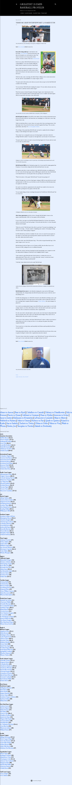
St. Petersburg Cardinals (7, 616)
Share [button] (17, 374)
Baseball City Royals (6, 600)
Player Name (28, 13)
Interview (20, 376)
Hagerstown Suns (5, 502)
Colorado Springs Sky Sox (7, 478)
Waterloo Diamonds (5, 653)
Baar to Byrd (20, 412)
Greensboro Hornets (6, 673)
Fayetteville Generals (6, 669)
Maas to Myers (60, 417)
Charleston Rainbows (6, 666)
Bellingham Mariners (6, 688)
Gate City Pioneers (5, 741)
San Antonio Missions (6, 547)
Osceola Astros (4, 611)
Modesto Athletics (5, 562)
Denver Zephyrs (4, 439)
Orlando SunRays (5, 534)
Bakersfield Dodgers (5, 560)
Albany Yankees (4, 498)
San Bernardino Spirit (6, 571)
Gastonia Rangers (5, 671)
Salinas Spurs (3, 569)
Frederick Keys (4, 584)
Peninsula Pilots (4, 589)
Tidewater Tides (4, 467)
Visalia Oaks (3, 576)
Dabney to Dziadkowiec (55, 412)
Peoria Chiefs (4, 644)
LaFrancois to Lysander (43, 417)
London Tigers (4, 505)
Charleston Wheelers (6, 668)
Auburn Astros (4, 706)
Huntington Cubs (5, 759)
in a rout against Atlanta (33, 126)
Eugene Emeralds (5, 693)
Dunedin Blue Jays (5, 604)
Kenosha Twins (4, 640)
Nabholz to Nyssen (8, 420)
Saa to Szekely (12, 423)
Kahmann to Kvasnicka (22, 417)
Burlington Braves (5, 635)
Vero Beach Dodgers (6, 620)
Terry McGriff (24, 53)
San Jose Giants (4, 573)
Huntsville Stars (4, 531)
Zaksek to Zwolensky (43, 426)
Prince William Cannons (7, 591)
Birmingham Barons (5, 518)
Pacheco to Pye (37, 420)
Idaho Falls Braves (5, 746)
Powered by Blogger (36, 780)
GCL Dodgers (4, 773)
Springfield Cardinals (6, 651)
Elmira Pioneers (4, 710)
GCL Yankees (4, 775)
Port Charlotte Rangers (6, 613)
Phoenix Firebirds (5, 483)
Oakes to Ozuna (23, 420)
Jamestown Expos (5, 717)
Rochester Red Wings (6, 463)
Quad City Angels (5, 646)
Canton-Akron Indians (6, 500)
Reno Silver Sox (4, 565)
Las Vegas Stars (4, 481)
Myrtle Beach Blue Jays (6, 675)
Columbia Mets (4, 664)
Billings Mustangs (5, 737)
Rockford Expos (5, 648)
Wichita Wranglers (5, 553)
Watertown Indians (5, 728)
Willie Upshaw (41, 301)
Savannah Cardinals (5, 677)
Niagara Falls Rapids (6, 719)
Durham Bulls (4, 582)
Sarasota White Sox (5, 618)
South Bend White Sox (6, 649)
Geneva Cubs (4, 713)
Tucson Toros (4, 489)
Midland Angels (4, 545)
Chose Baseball (21, 46)
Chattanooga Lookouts (6, 522)
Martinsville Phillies (5, 764)
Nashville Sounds (5, 447)
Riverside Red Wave (5, 567)
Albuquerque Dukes (6, 474)
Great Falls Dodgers (5, 742)
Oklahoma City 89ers (6, 449)
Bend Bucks (3, 690)
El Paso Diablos (4, 542)
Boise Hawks (3, 691)
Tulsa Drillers (4, 551)
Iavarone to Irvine (61, 415)
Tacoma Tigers (4, 487)
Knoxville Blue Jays (5, 529)
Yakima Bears (3, 700)
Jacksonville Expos (5, 527)
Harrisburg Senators (6, 503)
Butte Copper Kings (6, 739)
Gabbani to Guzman (30, 415)
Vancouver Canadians (6, 491)
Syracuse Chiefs (4, 465)
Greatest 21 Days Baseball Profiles (32, 6)
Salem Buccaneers (5, 593)
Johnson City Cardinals (6, 761)
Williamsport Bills (5, 511)
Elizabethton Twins (5, 757)
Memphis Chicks (5, 533)
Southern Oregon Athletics (8, 697)
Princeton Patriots (5, 766)
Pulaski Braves (4, 768)
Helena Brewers (4, 744)
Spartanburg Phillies (6, 679)
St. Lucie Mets (4, 615)
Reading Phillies (4, 509)
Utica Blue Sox (4, 726)
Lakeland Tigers (4, 607)
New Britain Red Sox (6, 507)
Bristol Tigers (4, 753)
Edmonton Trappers (6, 480)
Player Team (36, 13)
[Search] (55, 4)
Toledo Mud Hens (5, 469)
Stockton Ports (4, 575)
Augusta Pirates (4, 662)
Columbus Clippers (5, 456)
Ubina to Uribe (41, 423)
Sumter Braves (4, 680)
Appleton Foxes (4, 631)
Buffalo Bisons (4, 438)
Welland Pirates (4, 730)
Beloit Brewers (4, 633)
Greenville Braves (5, 525)
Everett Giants (4, 695)
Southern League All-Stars (7, 516)
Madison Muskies (5, 642)
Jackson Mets (4, 543)
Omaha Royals (4, 450)
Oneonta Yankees (5, 721)
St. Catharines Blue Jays (6, 724)
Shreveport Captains (6, 549)
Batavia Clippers (4, 708)
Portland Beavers (5, 485)
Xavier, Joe (11, 426)
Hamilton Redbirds (5, 715)
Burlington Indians (5, 755)
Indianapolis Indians (6, 441)
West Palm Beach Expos (6, 622)
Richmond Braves (5, 461)
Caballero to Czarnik (35, 412)
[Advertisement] (36, 391)
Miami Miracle (4, 609)
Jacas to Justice (6, 417)
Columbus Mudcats (5, 523)
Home (21, 13)
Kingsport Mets (4, 763)
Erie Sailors (3, 711)
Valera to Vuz (54, 423)
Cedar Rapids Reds (5, 637)
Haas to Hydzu (46, 415)
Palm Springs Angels (6, 564)
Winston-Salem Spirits (6, 595)
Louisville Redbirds (5, 445)
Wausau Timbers (4, 655)
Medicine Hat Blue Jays (6, 748)
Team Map (43, 13)
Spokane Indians (4, 699)
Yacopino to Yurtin (25, 426)
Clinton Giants (4, 638)
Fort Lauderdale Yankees (7, 606)
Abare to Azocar (6, 412)
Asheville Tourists (5, 660)
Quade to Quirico (52, 420)
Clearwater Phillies (5, 602)
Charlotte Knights (5, 520)
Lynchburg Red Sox (5, 587)
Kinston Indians (4, 585)
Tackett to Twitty (26, 423)
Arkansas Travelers (5, 540)
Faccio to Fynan (14, 415)
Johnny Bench (36, 58)
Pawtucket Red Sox (5, 460)
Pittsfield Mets (4, 722)
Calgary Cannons (5, 476)
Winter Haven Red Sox (6, 624)
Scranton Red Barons (6, 458)
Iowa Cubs (3, 443)
